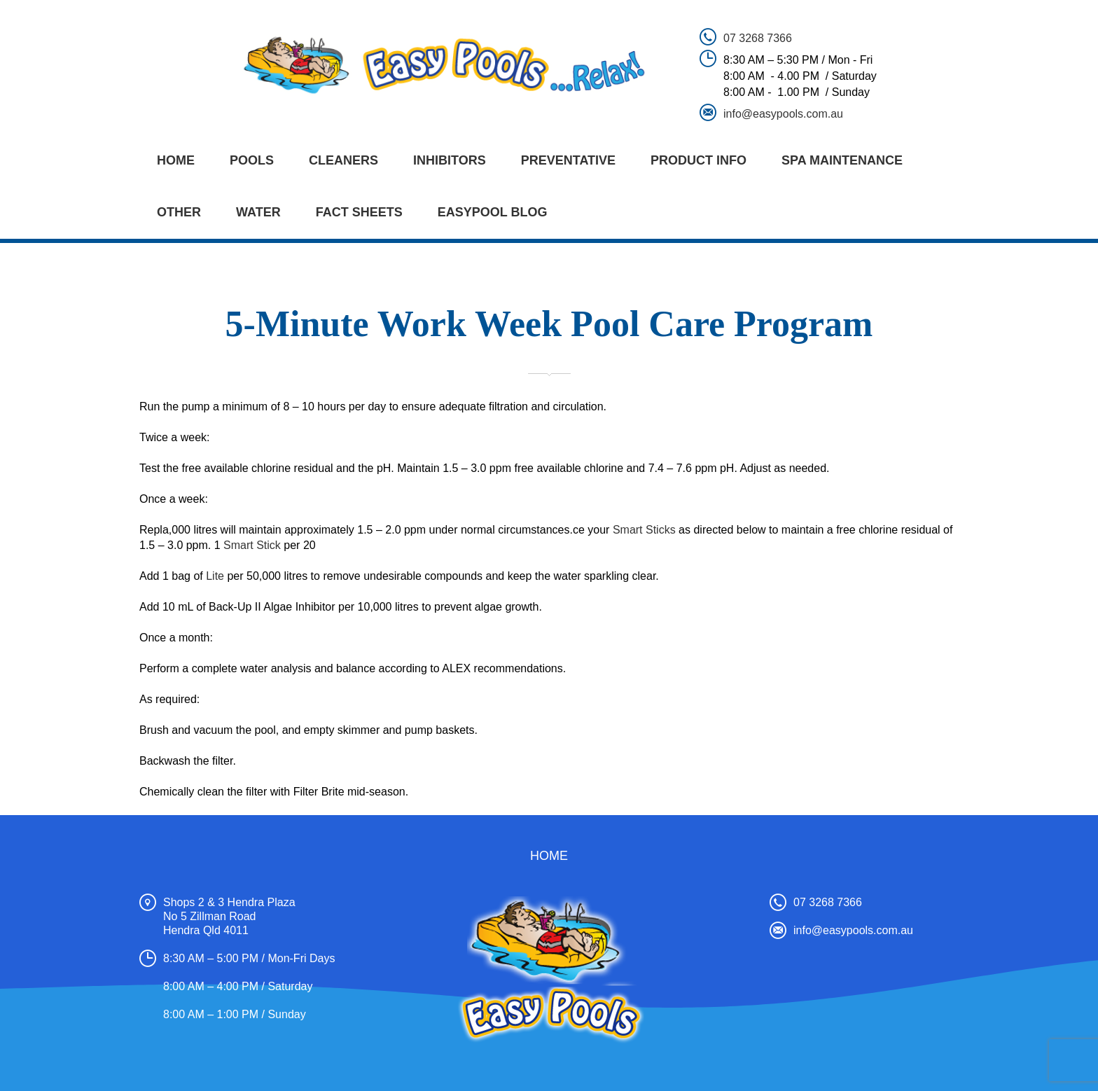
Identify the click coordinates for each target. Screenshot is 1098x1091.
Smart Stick (252, 545)
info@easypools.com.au (783, 114)
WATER (258, 212)
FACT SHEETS (359, 212)
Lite (215, 576)
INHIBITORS (449, 160)
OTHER (179, 212)
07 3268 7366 (757, 38)
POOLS (252, 160)
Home (176, 160)
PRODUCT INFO (698, 160)
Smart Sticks (644, 530)
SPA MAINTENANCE (842, 160)
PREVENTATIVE (568, 160)
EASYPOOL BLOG (493, 212)
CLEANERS (343, 160)
